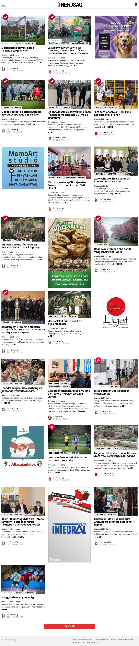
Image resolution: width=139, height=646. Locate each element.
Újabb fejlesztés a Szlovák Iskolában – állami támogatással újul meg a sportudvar (69, 114)
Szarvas (29, 43)
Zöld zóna (112, 448)
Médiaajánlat (78, 642)
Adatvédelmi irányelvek (122, 640)
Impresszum (102, 640)
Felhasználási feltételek (82, 640)
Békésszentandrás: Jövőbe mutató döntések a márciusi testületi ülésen (69, 393)
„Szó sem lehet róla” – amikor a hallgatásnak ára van (112, 113)
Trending (5, 17)
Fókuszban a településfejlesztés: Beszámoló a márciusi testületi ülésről (67, 185)
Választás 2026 (80, 43)
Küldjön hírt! (92, 642)
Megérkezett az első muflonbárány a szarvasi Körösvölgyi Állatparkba (115, 454)
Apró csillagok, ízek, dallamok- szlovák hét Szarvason (112, 180)
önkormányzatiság (74, 177)
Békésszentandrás (59, 383)
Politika (53, 43)
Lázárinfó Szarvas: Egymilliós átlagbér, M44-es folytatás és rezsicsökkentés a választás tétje (68, 50)
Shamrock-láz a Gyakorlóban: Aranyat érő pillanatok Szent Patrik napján (114, 522)
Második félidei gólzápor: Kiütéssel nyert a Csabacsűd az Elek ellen (21, 113)
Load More (69, 626)
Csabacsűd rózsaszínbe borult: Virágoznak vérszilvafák (113, 250)
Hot (98, 360)
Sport (19, 43)
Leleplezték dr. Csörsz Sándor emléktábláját (111, 392)
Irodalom (101, 107)
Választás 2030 (22, 240)
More (40, 62)
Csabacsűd (55, 177)
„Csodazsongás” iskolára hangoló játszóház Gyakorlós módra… (21, 389)
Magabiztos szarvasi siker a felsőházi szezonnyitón (17, 49)
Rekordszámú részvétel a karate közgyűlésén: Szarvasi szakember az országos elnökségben (23, 329)
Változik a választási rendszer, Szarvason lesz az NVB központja (20, 246)
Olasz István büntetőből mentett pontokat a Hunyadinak (67, 459)
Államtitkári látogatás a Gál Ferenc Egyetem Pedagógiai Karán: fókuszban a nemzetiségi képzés (22, 522)
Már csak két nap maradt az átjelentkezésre (65, 322)
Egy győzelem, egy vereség (17, 597)
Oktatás (53, 107)
